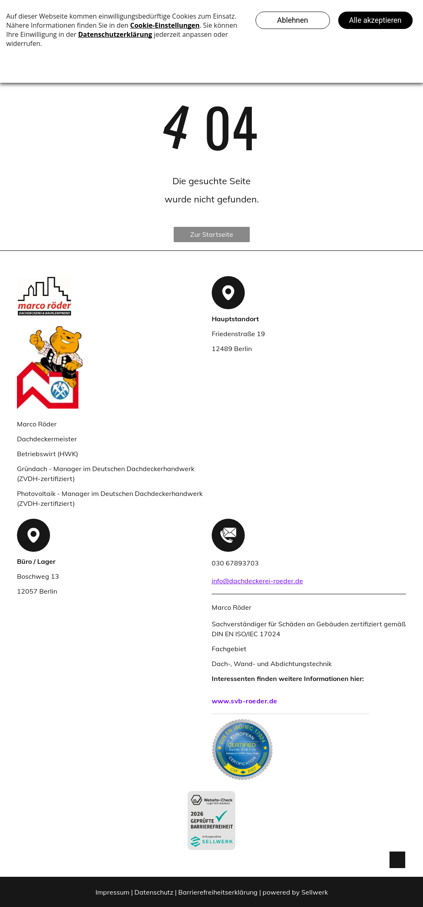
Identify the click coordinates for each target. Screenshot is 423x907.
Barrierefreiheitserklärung (218, 892)
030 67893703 (235, 563)
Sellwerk (314, 892)
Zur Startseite (211, 234)
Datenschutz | (155, 892)
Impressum (112, 892)
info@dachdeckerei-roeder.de (257, 581)
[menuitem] (290, 701)
